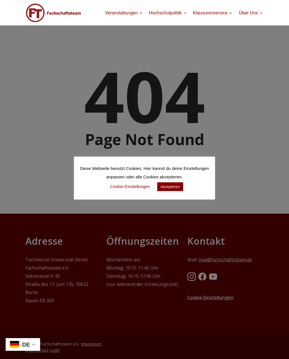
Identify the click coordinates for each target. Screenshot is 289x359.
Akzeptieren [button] (170, 187)
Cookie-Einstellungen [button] (130, 186)
